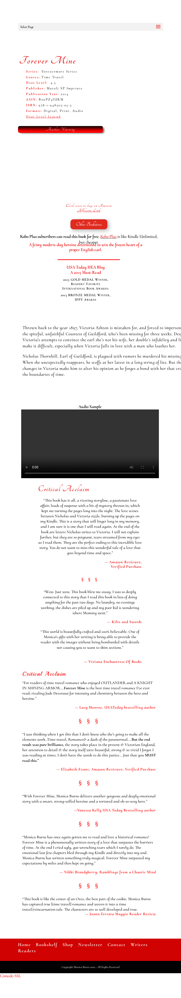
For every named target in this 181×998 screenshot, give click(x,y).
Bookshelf (46, 944)
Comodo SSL (10, 975)
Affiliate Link (89, 210)
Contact (117, 944)
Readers (27, 951)
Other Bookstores (89, 224)
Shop (67, 944)
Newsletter (90, 944)
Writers (139, 944)
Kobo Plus (108, 236)
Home (24, 944)
